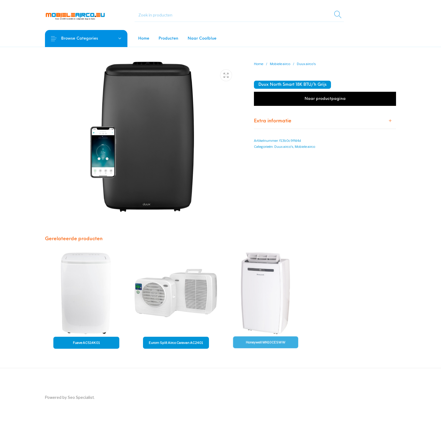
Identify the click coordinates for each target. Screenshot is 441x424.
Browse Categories (84, 38)
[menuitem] (143, 38)
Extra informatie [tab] (272, 121)
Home (258, 64)
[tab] (325, 121)
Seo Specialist (81, 397)
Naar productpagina (325, 99)
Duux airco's (306, 64)
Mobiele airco (280, 64)
